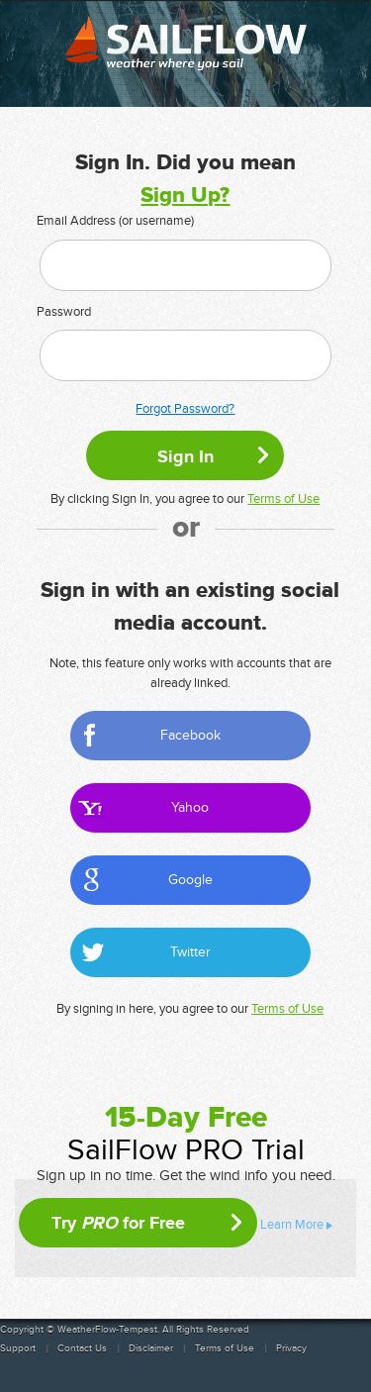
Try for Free (118, 1223)
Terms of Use (283, 499)
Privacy (291, 1348)
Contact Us (82, 1348)
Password (64, 312)
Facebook (190, 735)
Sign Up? (185, 195)
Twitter (190, 952)
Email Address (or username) (115, 221)
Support (18, 1348)
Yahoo (190, 807)
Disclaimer (151, 1348)
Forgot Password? (185, 409)
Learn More (292, 1225)
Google (190, 879)
